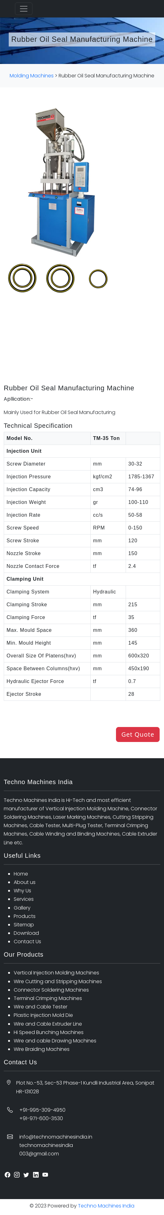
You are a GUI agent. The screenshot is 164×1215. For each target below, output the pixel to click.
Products (25, 916)
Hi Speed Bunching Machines (49, 1032)
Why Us (22, 890)
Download (26, 933)
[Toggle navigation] (23, 8)
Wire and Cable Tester (40, 1006)
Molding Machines (32, 75)
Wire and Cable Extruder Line (48, 1023)
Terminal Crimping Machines (48, 998)
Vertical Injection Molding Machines (56, 972)
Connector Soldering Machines (51, 989)
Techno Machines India (105, 1205)
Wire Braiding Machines (42, 1049)
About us (25, 882)
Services (24, 899)
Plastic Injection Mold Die (43, 1015)
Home (21, 873)
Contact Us (27, 941)
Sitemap (24, 924)
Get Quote (137, 734)
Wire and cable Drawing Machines (55, 1040)
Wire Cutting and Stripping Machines (58, 981)
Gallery (22, 907)
